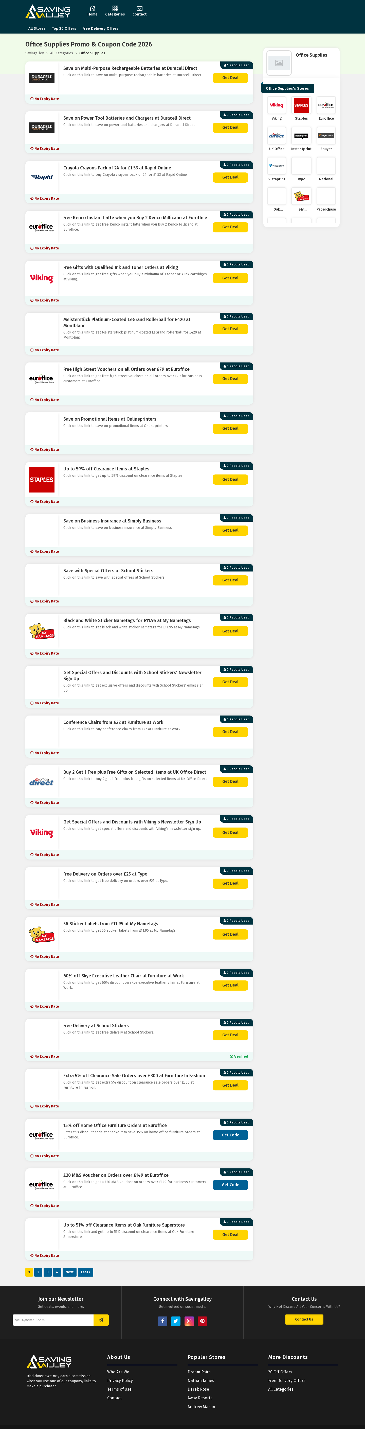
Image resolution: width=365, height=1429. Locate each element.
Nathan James (201, 1380)
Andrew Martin (201, 1406)
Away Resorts (200, 1397)
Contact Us (304, 1319)
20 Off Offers (280, 1372)
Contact (114, 1397)
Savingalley (34, 53)
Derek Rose (198, 1389)
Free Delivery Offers (100, 28)
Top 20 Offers (64, 28)
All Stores (37, 28)
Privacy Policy (120, 1380)
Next (70, 1272)
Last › (85, 1272)
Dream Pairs (199, 1372)
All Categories (61, 53)
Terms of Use (119, 1389)
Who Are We (118, 1372)
